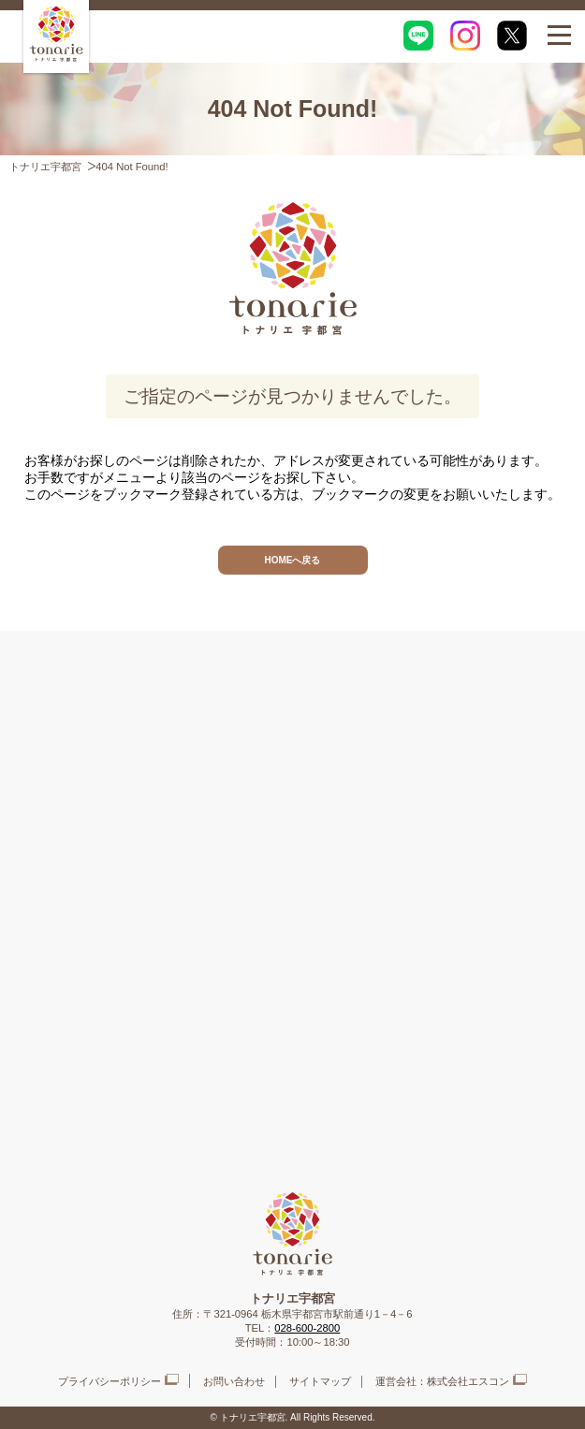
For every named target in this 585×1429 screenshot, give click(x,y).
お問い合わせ (234, 1381)
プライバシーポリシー (109, 1381)
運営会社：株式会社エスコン (442, 1381)
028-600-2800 (307, 1328)
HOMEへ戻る (293, 560)
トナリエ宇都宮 (45, 166)
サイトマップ (320, 1381)
